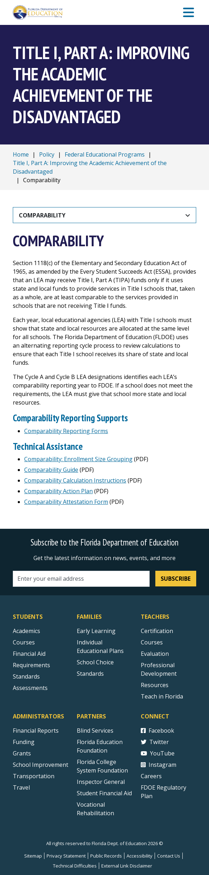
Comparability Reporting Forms (66, 431)
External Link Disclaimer (126, 866)
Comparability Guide (51, 470)
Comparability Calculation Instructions (75, 480)
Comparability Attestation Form (66, 502)
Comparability (42, 215)
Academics (26, 631)
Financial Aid (29, 654)
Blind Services (95, 730)
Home (21, 154)
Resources (154, 685)
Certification (157, 631)
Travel (21, 787)
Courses (24, 642)
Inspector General (101, 782)
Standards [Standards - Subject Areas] (26, 676)
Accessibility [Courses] (139, 856)
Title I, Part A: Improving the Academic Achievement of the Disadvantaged (90, 167)
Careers (151, 776)
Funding (23, 742)
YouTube (158, 753)
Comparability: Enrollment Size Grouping (78, 459)
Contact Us (168, 856)
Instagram (158, 765)
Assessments (30, 688)
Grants (22, 753)
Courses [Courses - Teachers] (152, 642)
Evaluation (155, 654)
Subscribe (176, 579)
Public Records (106, 856)
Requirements (31, 665)
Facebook (157, 730)
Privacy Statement (66, 856)
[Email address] (81, 579)
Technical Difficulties (75, 866)
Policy (46, 154)
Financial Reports (36, 730)
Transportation (33, 776)
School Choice (95, 662)
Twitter (155, 742)
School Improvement (40, 765)
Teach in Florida (162, 696)
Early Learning (96, 631)
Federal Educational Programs (105, 154)
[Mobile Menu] (188, 12)
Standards (90, 674)
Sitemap (33, 856)
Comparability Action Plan (58, 491)
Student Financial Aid (104, 793)
